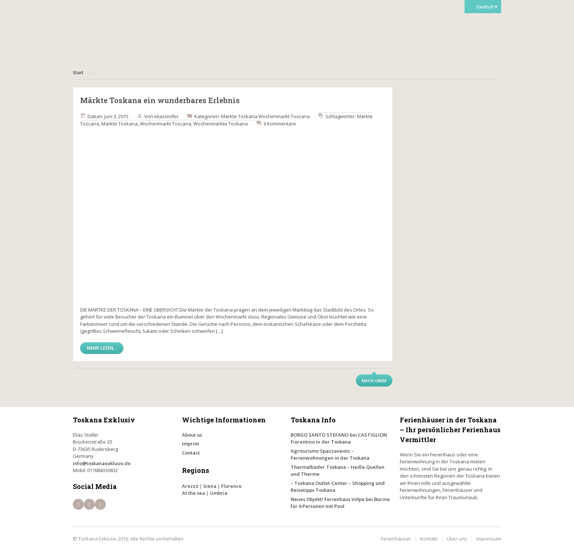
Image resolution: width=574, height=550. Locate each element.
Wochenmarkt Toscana (284, 116)
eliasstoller (166, 116)
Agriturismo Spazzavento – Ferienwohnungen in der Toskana (330, 455)
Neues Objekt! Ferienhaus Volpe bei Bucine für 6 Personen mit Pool (340, 503)
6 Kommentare (280, 123)
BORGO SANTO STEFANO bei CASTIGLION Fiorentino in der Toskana (339, 438)
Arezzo (190, 486)
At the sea (193, 493)
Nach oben (374, 380)
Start (78, 72)
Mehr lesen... (102, 348)
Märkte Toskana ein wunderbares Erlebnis (160, 100)
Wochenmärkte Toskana (220, 123)
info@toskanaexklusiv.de (102, 463)
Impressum (488, 538)
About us (192, 435)
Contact (191, 452)
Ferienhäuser (396, 538)
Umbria (218, 493)
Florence (231, 486)
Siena (209, 486)
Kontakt (428, 538)
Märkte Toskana (239, 116)
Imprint (190, 443)
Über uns (457, 538)
